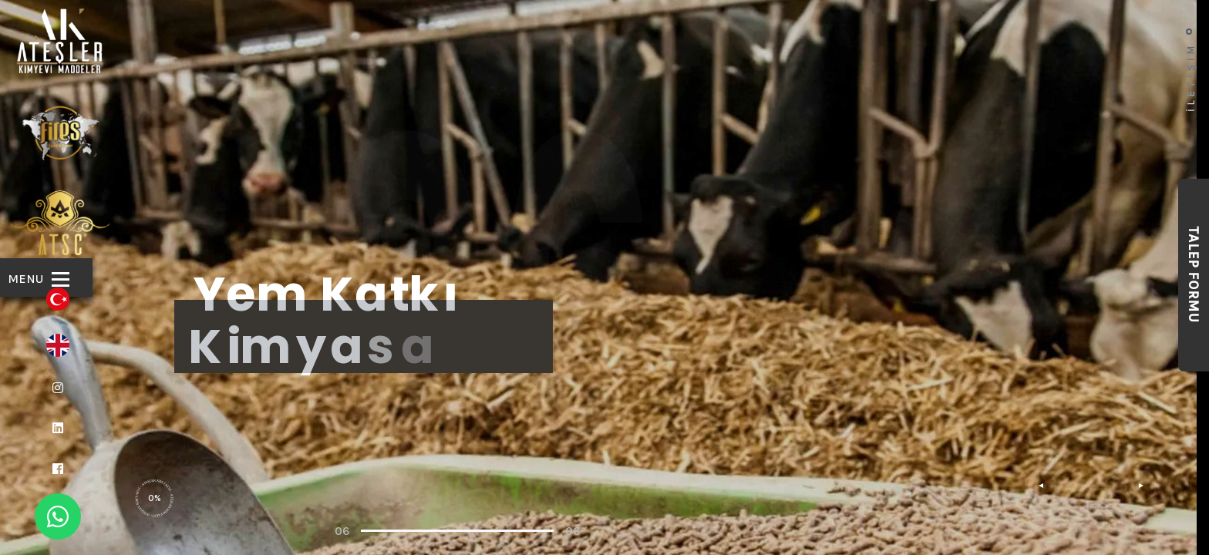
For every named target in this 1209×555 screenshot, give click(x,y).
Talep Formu (1193, 275)
